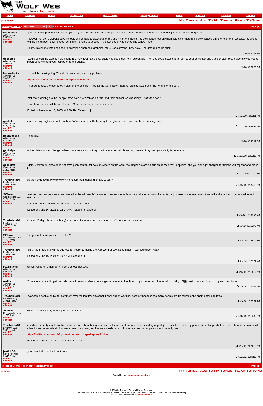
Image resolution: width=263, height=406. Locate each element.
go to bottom (7, 21)
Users (179, 15)
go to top (5, 371)
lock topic (145, 375)
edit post (7, 42)
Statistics (200, 15)
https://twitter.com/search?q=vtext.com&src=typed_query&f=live (67, 334)
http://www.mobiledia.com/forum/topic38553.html (58, 79)
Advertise (226, 15)
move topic (133, 375)
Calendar (30, 15)
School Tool (76, 15)
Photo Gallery (110, 15)
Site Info (250, 15)
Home (10, 15)
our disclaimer (145, 395)
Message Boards (149, 15)
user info (7, 40)
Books (51, 15)
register (51, 11)
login (42, 11)
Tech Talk (28, 366)
